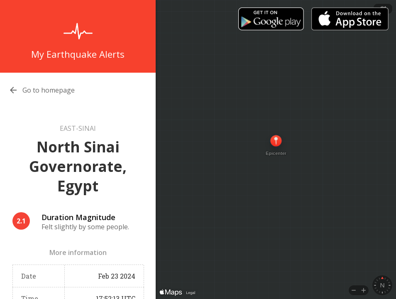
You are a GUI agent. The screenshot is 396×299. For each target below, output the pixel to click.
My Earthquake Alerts (78, 54)
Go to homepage (48, 90)
